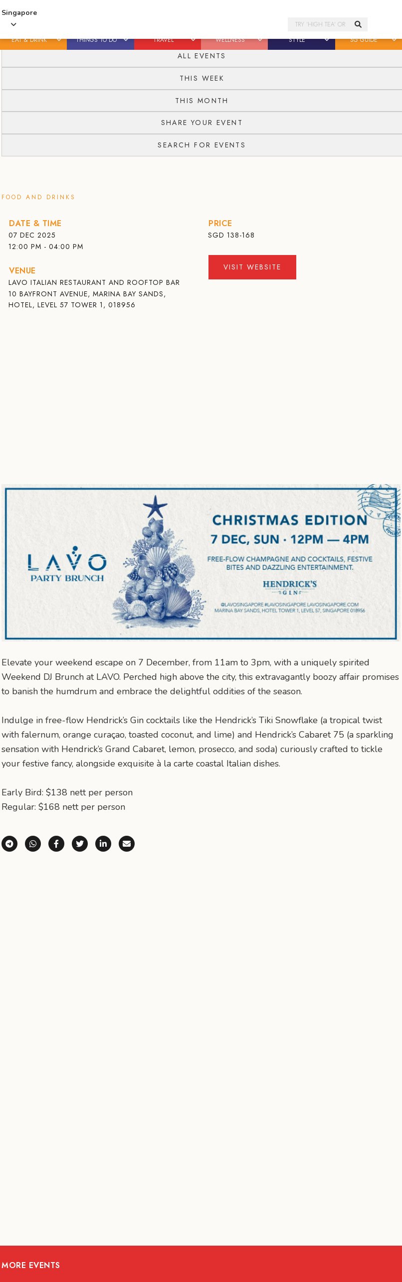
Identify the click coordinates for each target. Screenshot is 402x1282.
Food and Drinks (38, 197)
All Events (202, 56)
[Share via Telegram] (13, 843)
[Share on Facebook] (60, 843)
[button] (59, 40)
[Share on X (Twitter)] (83, 843)
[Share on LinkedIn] (107, 843)
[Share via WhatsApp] (36, 843)
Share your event (202, 123)
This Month (202, 101)
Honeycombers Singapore (171, 24)
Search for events (202, 145)
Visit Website (252, 267)
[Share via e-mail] (127, 843)
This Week (202, 78)
